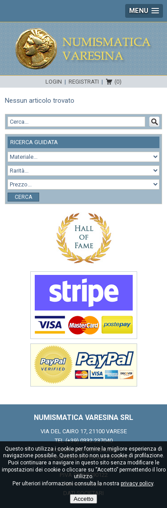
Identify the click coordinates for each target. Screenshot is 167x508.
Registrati (84, 81)
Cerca (23, 197)
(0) (118, 81)
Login (53, 81)
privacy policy (137, 483)
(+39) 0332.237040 (89, 440)
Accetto (83, 499)
